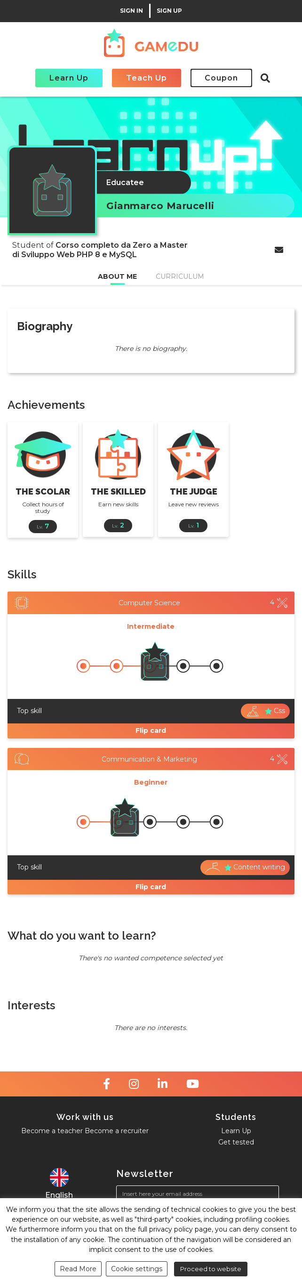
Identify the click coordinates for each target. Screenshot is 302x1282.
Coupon (221, 77)
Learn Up (68, 77)
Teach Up (146, 77)
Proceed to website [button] (210, 1269)
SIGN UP (169, 11)
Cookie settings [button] (136, 1269)
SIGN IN (131, 11)
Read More (78, 1269)
